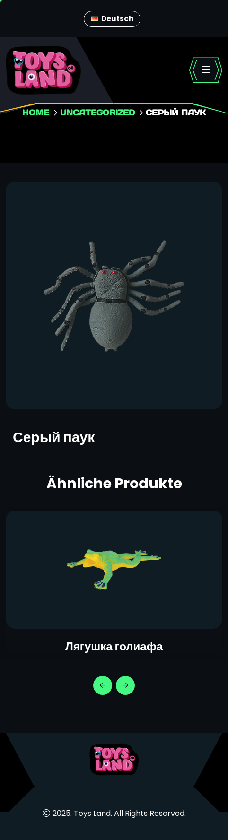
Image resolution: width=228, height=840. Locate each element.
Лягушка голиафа (114, 646)
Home (35, 112)
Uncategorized (97, 112)
